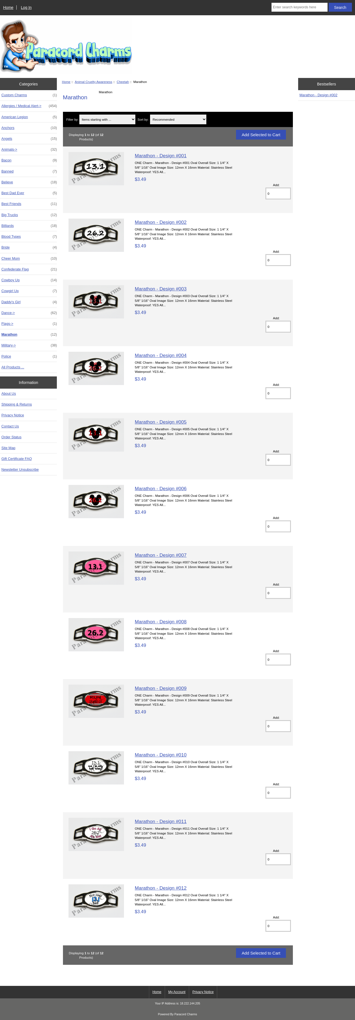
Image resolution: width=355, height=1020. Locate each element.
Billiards (29, 226)
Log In (26, 7)
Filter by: (72, 119)
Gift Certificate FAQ (16, 459)
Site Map (8, 448)
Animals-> (29, 149)
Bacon (29, 160)
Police (29, 356)
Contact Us (10, 426)
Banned (29, 171)
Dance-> (29, 313)
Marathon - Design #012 (161, 888)
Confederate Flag (29, 269)
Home (8, 7)
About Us (8, 393)
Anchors (29, 128)
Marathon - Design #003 (161, 289)
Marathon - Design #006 (161, 488)
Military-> (29, 345)
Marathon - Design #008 (161, 621)
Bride (29, 247)
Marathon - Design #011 (161, 821)
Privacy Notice (12, 415)
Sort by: (143, 119)
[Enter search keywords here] (300, 7)
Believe (29, 182)
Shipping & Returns (16, 404)
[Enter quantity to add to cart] (278, 193)
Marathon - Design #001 (161, 155)
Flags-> (29, 324)
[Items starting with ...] (107, 119)
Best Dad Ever (29, 193)
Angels (29, 138)
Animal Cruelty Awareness (93, 81)
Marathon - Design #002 (161, 222)
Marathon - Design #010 (161, 755)
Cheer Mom (29, 258)
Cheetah (123, 81)
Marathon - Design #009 (161, 688)
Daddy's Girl (29, 302)
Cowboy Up (29, 280)
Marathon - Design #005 (161, 422)
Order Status (11, 437)
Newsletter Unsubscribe (20, 469)
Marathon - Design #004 (161, 355)
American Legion (29, 117)
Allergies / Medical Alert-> (29, 106)
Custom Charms (29, 95)
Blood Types (29, 236)
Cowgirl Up (29, 291)
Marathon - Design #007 (161, 555)
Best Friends (29, 204)
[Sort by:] (178, 119)
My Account (177, 992)
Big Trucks (29, 215)
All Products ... (12, 367)
